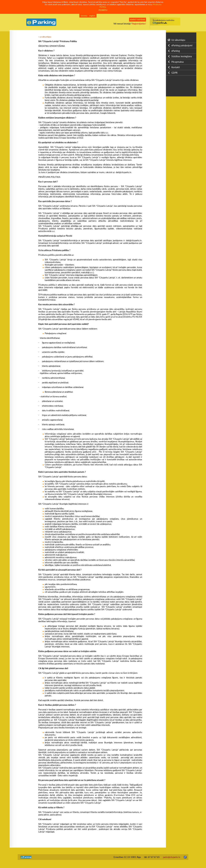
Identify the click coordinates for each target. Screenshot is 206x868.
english (92, 16)
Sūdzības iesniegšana (181, 56)
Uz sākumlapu (178, 40)
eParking (175, 50)
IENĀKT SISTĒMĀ (137, 20)
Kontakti (175, 67)
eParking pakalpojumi (181, 45)
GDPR (174, 72)
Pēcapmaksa (177, 61)
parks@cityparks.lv (171, 857)
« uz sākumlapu (44, 37)
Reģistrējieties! (139, 23)
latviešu (84, 16)
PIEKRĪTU (103, 10)
